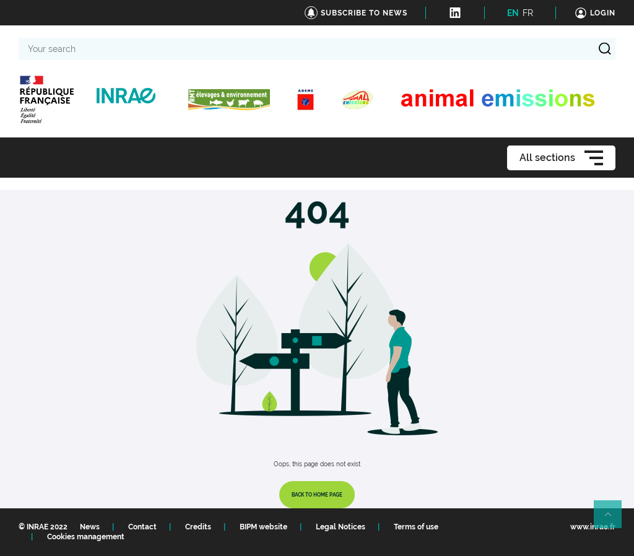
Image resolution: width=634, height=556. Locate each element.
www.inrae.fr (592, 527)
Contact (142, 527)
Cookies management (85, 536)
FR (528, 13)
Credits (198, 527)
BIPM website (263, 527)
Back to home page (317, 495)
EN (513, 13)
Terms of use (416, 527)
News (90, 527)
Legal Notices (340, 527)
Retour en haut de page (613, 519)
